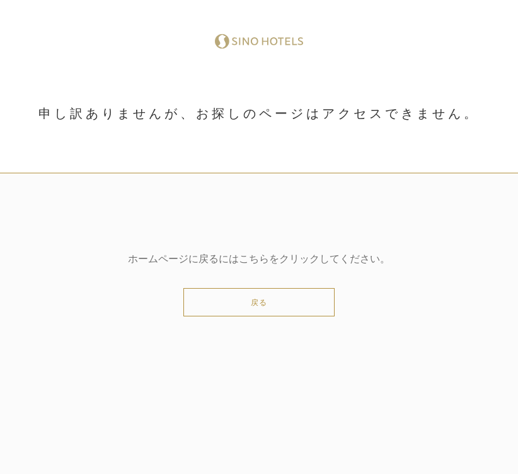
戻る (259, 303)
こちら (254, 259)
